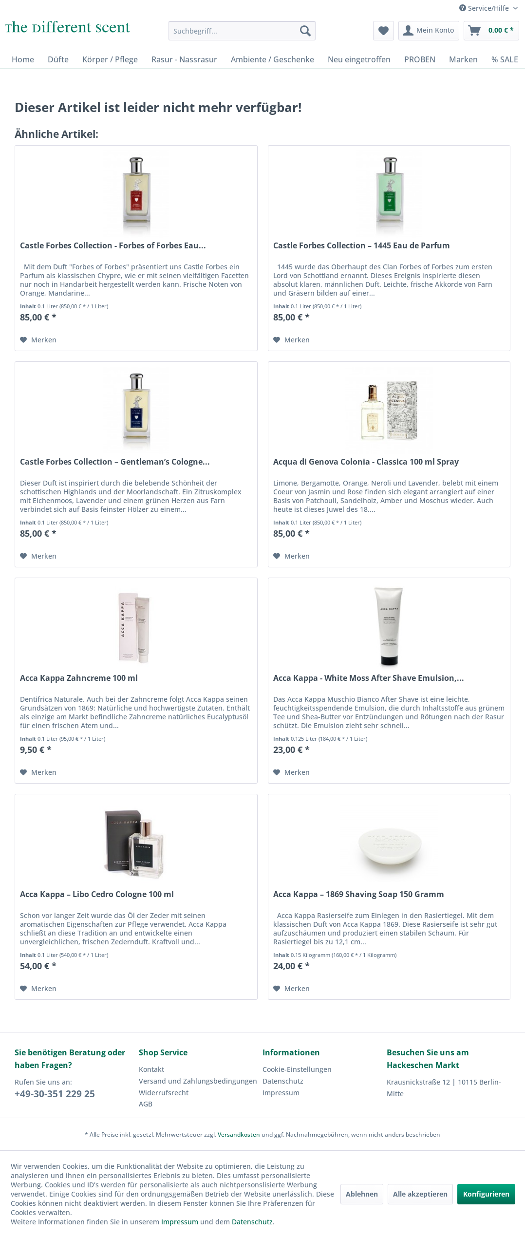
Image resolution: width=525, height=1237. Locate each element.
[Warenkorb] (491, 30)
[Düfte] (58, 59)
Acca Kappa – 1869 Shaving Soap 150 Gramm (358, 894)
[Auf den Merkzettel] (38, 340)
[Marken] (463, 59)
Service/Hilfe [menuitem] (485, 8)
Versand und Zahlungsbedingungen (198, 1081)
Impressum (281, 1092)
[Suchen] (305, 30)
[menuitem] (242, 30)
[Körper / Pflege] (110, 59)
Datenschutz (282, 1081)
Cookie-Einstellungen (297, 1069)
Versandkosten (239, 1134)
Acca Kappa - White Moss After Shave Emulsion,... (368, 678)
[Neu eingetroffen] (359, 59)
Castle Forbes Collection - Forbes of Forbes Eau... (113, 246)
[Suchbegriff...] (242, 30)
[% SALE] (505, 59)
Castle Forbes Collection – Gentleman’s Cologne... (115, 462)
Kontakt (151, 1069)
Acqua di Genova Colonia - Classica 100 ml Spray (366, 462)
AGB (145, 1103)
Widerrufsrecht (163, 1092)
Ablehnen (362, 1194)
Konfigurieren (486, 1194)
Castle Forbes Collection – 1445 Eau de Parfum (361, 246)
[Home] (23, 59)
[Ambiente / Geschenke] (272, 59)
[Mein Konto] (428, 30)
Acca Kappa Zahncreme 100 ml (79, 678)
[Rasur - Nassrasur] (184, 59)
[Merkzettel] (383, 30)
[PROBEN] (419, 59)
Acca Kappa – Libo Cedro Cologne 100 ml (97, 894)
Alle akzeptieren (420, 1194)
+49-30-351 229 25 (55, 1093)
